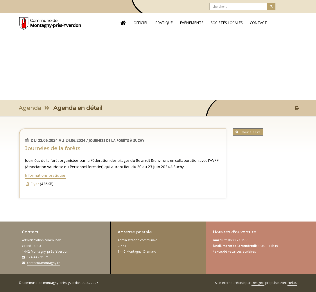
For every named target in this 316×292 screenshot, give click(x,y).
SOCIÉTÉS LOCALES (227, 22)
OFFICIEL (141, 22)
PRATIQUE (164, 22)
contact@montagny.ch (43, 262)
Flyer (32, 183)
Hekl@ (292, 282)
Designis (257, 282)
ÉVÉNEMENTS (191, 22)
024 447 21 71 (38, 257)
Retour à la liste (247, 132)
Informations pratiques (45, 175)
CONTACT (258, 22)
